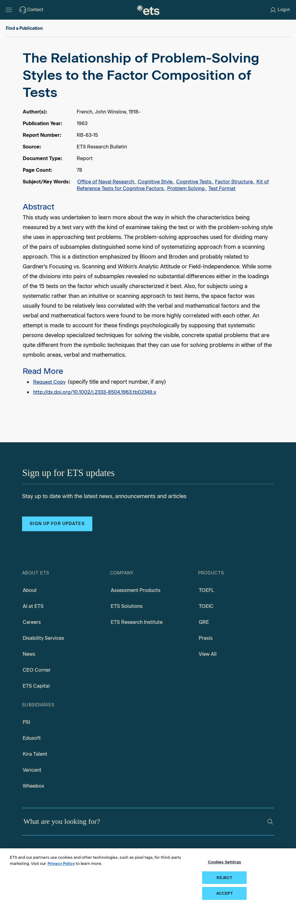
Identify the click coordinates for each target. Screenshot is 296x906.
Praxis (206, 638)
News (29, 654)
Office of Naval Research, (106, 182)
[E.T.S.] (148, 10)
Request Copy (49, 382)
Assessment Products (135, 590)
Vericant (32, 770)
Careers (32, 622)
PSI (26, 722)
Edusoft (32, 738)
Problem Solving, (187, 188)
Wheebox (33, 786)
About (30, 590)
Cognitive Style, (156, 182)
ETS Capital (36, 686)
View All (208, 654)
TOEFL (206, 590)
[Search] (270, 821)
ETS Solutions (127, 606)
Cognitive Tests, (195, 182)
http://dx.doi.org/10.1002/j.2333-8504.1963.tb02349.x (94, 392)
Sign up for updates (57, 523)
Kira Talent (35, 754)
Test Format (222, 188)
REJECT (224, 877)
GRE (204, 622)
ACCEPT (224, 893)
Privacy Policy (61, 863)
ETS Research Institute (137, 622)
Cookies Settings (224, 862)
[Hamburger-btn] (9, 9)
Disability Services (43, 638)
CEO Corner (37, 670)
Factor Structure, (235, 182)
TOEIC (206, 606)
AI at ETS (33, 606)
